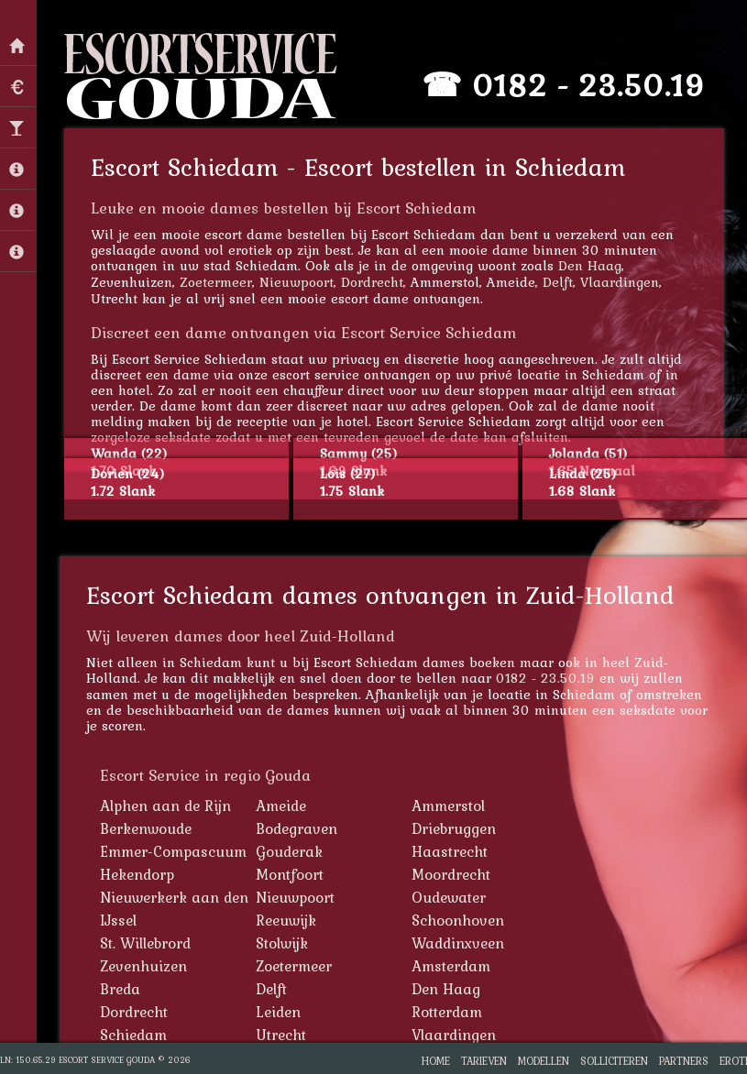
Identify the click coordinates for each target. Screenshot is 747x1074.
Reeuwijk (286, 920)
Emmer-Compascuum (173, 851)
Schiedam (133, 1035)
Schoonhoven (458, 920)
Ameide (281, 805)
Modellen (543, 1061)
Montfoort (290, 874)
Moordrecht (451, 874)
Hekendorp (137, 874)
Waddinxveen (458, 943)
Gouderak (289, 851)
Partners (684, 1061)
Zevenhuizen (143, 966)
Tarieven (484, 1061)
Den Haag (589, 265)
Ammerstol (448, 805)
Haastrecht (450, 851)
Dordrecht (372, 281)
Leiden (278, 1012)
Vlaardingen (619, 281)
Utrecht (281, 1035)
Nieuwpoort (296, 281)
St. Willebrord (145, 943)
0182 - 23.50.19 (588, 84)
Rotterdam (447, 1012)
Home (436, 1061)
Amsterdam (451, 966)
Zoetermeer (216, 281)
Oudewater (449, 897)
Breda (120, 989)
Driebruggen (454, 828)
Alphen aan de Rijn (165, 805)
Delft (558, 281)
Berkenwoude (146, 828)
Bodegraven (296, 828)
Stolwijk (282, 943)
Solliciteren (614, 1061)
